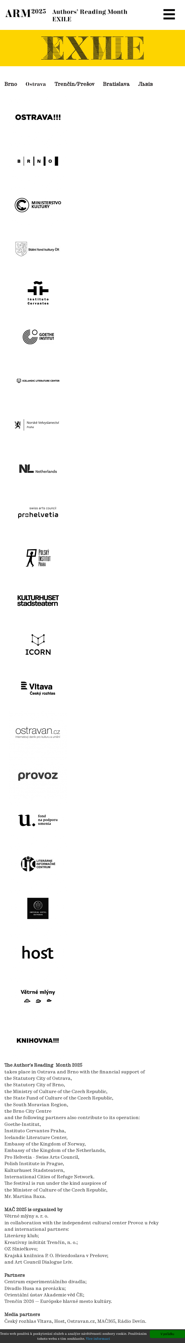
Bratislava (116, 84)
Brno (10, 84)
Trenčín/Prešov (74, 84)
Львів (145, 84)
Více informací (98, 1339)
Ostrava (36, 84)
